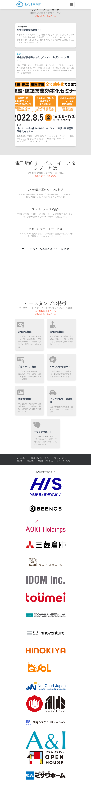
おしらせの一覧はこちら (45, 16)
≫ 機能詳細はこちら (45, 311)
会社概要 (19, 461)
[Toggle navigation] (71, 4)
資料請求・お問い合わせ (45, 461)
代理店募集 (30, 461)
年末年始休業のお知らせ (29, 30)
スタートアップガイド (64, 461)
